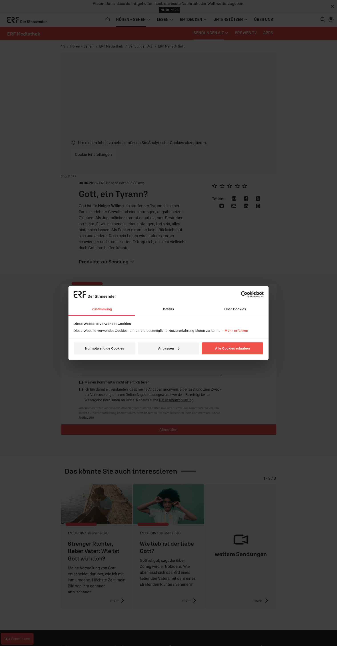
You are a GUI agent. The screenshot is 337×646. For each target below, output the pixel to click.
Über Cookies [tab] (235, 309)
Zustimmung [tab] (102, 309)
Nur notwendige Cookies (104, 348)
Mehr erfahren (236, 330)
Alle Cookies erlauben (232, 348)
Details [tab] (168, 309)
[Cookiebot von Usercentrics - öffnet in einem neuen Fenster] (244, 294)
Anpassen (168, 348)
